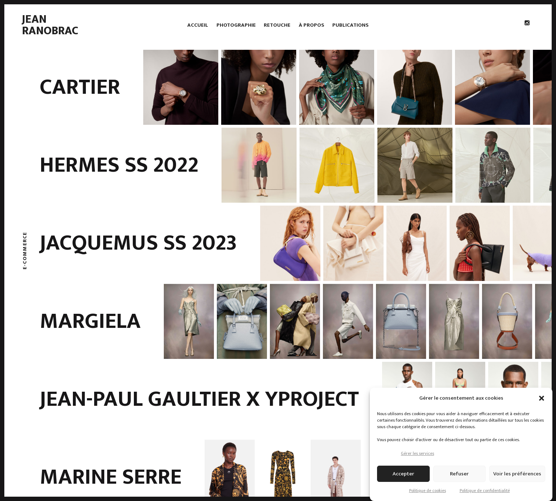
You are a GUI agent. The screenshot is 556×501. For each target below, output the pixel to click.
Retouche (277, 25)
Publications (350, 25)
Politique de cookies (427, 490)
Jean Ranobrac (50, 25)
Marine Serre (110, 477)
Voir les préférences (517, 473)
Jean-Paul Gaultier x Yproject (199, 399)
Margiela (90, 321)
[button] (541, 398)
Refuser (459, 473)
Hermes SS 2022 (119, 165)
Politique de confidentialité (485, 490)
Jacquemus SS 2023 (138, 243)
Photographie (236, 25)
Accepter (403, 473)
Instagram (529, 39)
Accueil (197, 25)
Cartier (80, 87)
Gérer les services (417, 453)
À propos (311, 25)
